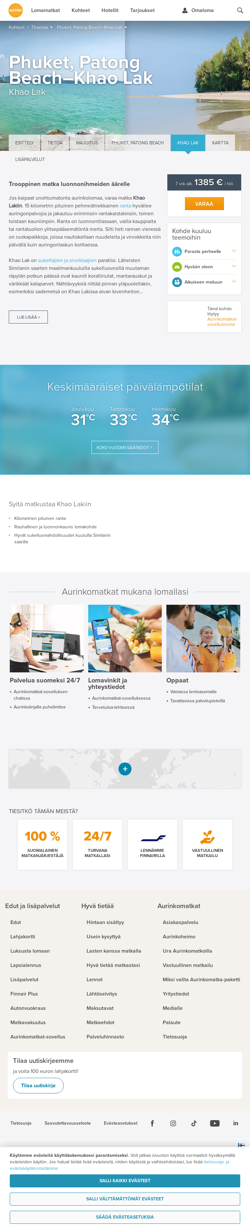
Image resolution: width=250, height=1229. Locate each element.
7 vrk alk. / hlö (204, 184)
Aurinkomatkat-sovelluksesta (222, 321)
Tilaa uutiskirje (38, 1085)
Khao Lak (188, 143)
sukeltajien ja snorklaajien (67, 260)
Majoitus (87, 143)
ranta (125, 206)
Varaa (204, 204)
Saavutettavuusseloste (68, 1123)
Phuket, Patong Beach (138, 143)
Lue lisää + (28, 317)
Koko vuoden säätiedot (123, 447)
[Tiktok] (194, 1123)
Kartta (220, 143)
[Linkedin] (236, 1123)
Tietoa (55, 143)
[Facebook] (152, 1123)
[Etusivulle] (15, 10)
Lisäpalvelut (30, 159)
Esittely (24, 143)
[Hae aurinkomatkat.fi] (240, 10)
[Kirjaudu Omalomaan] (198, 10)
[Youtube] (215, 1123)
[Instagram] (173, 1123)
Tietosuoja (21, 1123)
